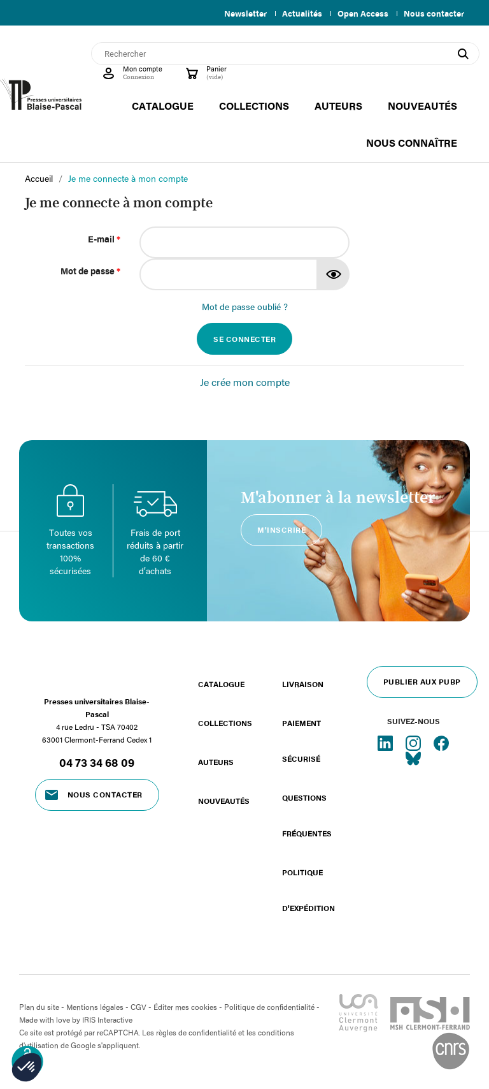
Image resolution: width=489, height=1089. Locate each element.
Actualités (297, 13)
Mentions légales (95, 1007)
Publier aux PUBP (422, 681)
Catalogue (221, 684)
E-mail (104, 239)
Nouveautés (224, 801)
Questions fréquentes (307, 815)
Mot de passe (90, 271)
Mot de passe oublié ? (245, 306)
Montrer (334, 274)
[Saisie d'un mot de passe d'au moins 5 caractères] (228, 274)
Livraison (302, 684)
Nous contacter (434, 13)
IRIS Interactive (107, 1019)
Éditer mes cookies (185, 1007)
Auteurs (216, 762)
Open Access (360, 13)
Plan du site (39, 1007)
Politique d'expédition (308, 890)
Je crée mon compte (245, 382)
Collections (225, 723)
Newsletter (237, 13)
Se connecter (244, 339)
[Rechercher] (285, 53)
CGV (138, 1007)
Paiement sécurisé (301, 741)
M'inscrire (281, 529)
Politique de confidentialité (269, 1007)
